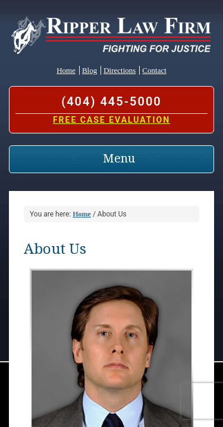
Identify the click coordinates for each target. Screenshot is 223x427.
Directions (119, 70)
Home (66, 70)
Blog (89, 70)
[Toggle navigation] (111, 159)
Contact (154, 70)
